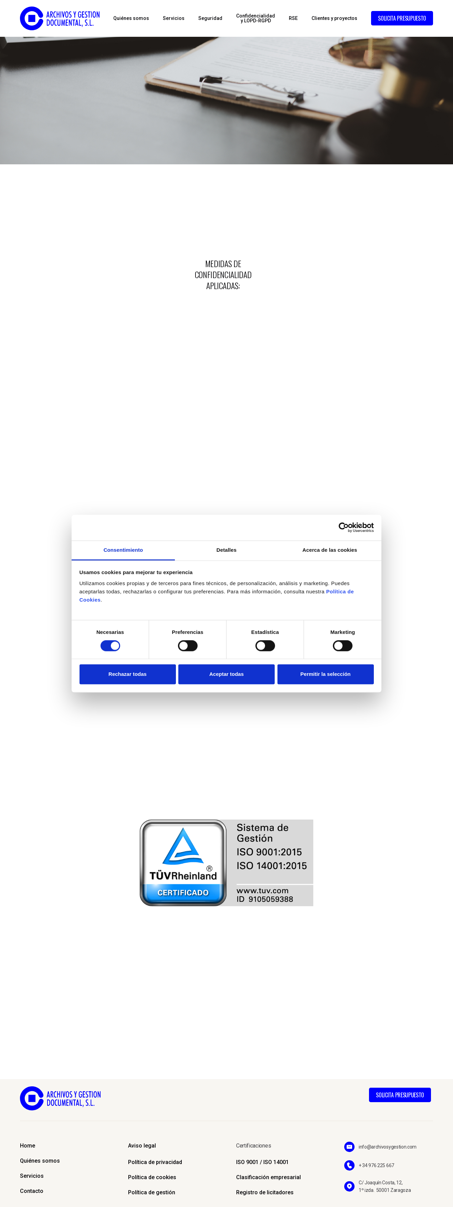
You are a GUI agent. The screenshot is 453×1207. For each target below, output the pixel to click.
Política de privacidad (155, 1162)
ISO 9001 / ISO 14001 (262, 1162)
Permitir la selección (326, 674)
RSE (293, 18)
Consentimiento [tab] (123, 550)
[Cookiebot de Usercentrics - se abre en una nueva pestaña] (344, 527)
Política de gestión (151, 1192)
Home (27, 1145)
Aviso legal (142, 1145)
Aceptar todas (226, 674)
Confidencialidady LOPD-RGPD (255, 18)
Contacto (31, 1191)
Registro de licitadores (265, 1192)
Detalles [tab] (226, 550)
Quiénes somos (131, 18)
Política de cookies (152, 1177)
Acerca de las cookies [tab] (330, 550)
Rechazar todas (127, 674)
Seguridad (210, 18)
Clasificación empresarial (268, 1177)
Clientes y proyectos (334, 18)
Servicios (174, 18)
